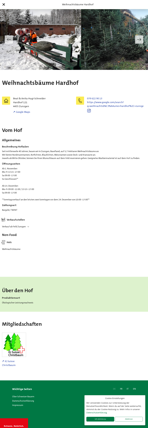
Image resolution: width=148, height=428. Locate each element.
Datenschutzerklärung (23, 400)
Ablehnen (129, 419)
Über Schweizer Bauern (23, 396)
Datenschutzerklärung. (96, 412)
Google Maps (23, 112)
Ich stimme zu (100, 419)
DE (114, 388)
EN (134, 388)
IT (128, 388)
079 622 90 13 (94, 98)
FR (121, 388)
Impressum (17, 405)
